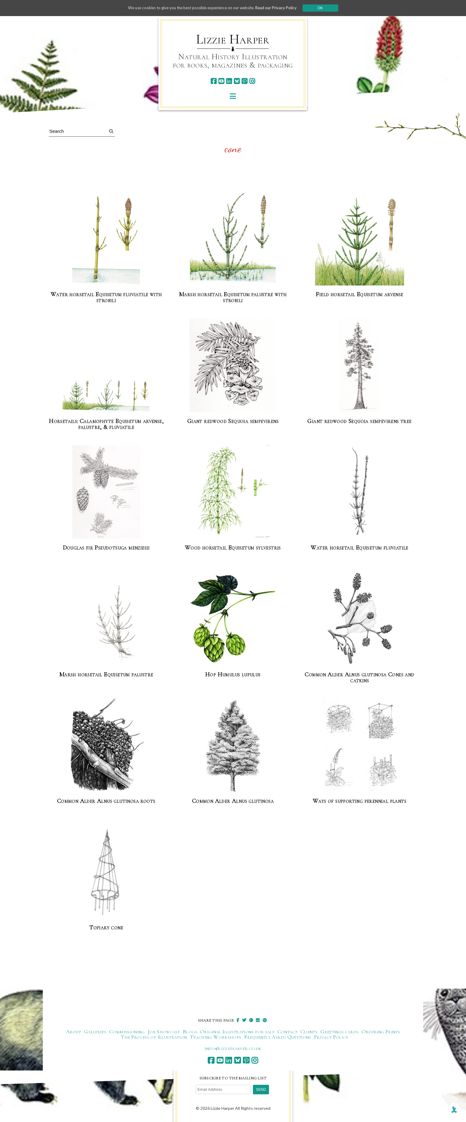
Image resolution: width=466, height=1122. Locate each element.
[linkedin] (229, 81)
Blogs (190, 1031)
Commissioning (127, 1031)
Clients (309, 1031)
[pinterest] (244, 81)
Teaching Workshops (215, 1036)
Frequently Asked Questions (277, 1036)
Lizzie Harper (233, 39)
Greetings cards (339, 1031)
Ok (325, 8)
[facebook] (213, 81)
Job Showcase (164, 1031)
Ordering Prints (381, 1031)
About (73, 1031)
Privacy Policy (331, 1036)
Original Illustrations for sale (237, 1031)
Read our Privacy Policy (280, 7)
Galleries (95, 1031)
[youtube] (221, 81)
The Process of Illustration (154, 1036)
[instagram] (252, 81)
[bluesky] (237, 81)
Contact (287, 1031)
